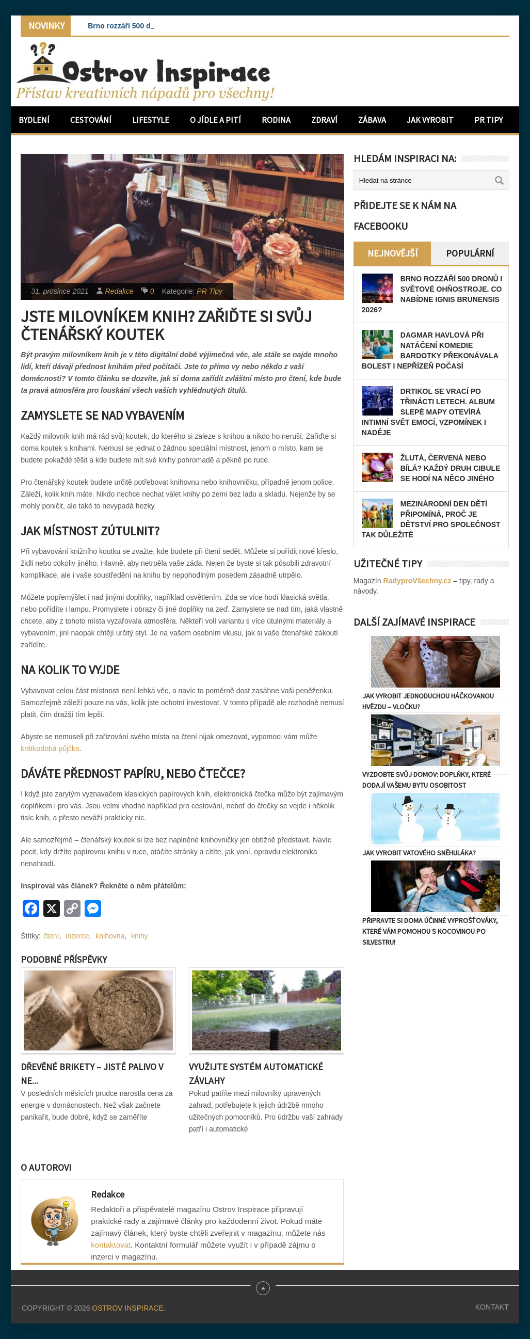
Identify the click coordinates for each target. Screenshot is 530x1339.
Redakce (119, 291)
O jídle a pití (215, 120)
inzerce (77, 936)
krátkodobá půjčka (50, 748)
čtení (51, 936)
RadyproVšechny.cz (417, 581)
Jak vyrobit (430, 120)
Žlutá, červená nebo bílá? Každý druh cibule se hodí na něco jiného (450, 468)
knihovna (109, 936)
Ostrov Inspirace (127, 1308)
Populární (470, 253)
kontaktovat (111, 1244)
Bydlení (34, 120)
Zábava (372, 120)
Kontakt (492, 1307)
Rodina (276, 120)
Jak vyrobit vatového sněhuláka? (419, 852)
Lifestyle (150, 120)
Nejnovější (392, 253)
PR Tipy (488, 120)
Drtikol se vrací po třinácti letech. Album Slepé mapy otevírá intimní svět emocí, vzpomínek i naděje (428, 412)
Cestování (90, 120)
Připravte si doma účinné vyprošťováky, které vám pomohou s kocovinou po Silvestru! (430, 931)
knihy (139, 936)
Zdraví (324, 120)
